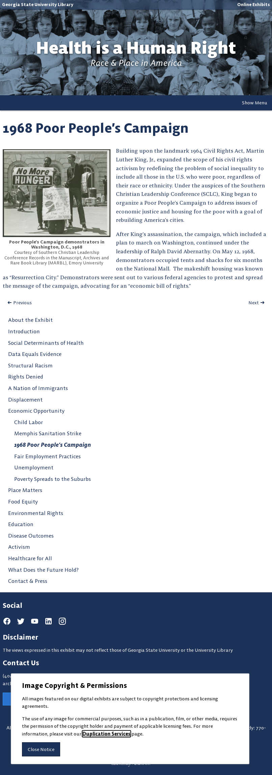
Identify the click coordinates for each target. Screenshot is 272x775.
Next (253, 303)
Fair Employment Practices (47, 456)
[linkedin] (48, 621)
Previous (22, 303)
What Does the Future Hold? (43, 569)
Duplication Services (106, 734)
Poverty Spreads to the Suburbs (52, 478)
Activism (19, 546)
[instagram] (62, 621)
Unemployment (33, 467)
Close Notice (41, 749)
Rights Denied (25, 376)
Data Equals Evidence (34, 354)
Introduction (24, 331)
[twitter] (21, 621)
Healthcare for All (30, 558)
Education (20, 524)
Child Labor (28, 422)
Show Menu (254, 103)
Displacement (25, 399)
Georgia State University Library (37, 4)
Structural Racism (30, 365)
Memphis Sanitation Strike (47, 433)
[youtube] (34, 621)
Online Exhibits (253, 4)
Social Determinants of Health (46, 342)
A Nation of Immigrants (38, 388)
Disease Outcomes (31, 535)
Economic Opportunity (36, 410)
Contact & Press (27, 580)
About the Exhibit (30, 319)
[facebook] (7, 621)
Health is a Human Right (136, 47)
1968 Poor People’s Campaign (52, 444)
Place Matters (25, 490)
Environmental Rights (35, 513)
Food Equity (23, 501)
